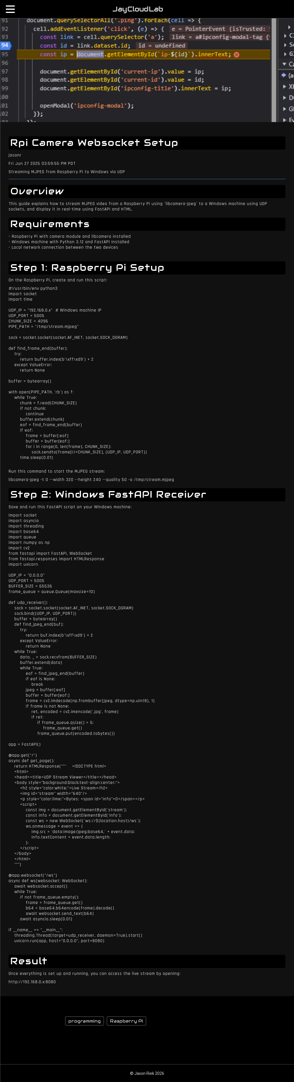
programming (84, 1021)
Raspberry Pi (126, 1021)
